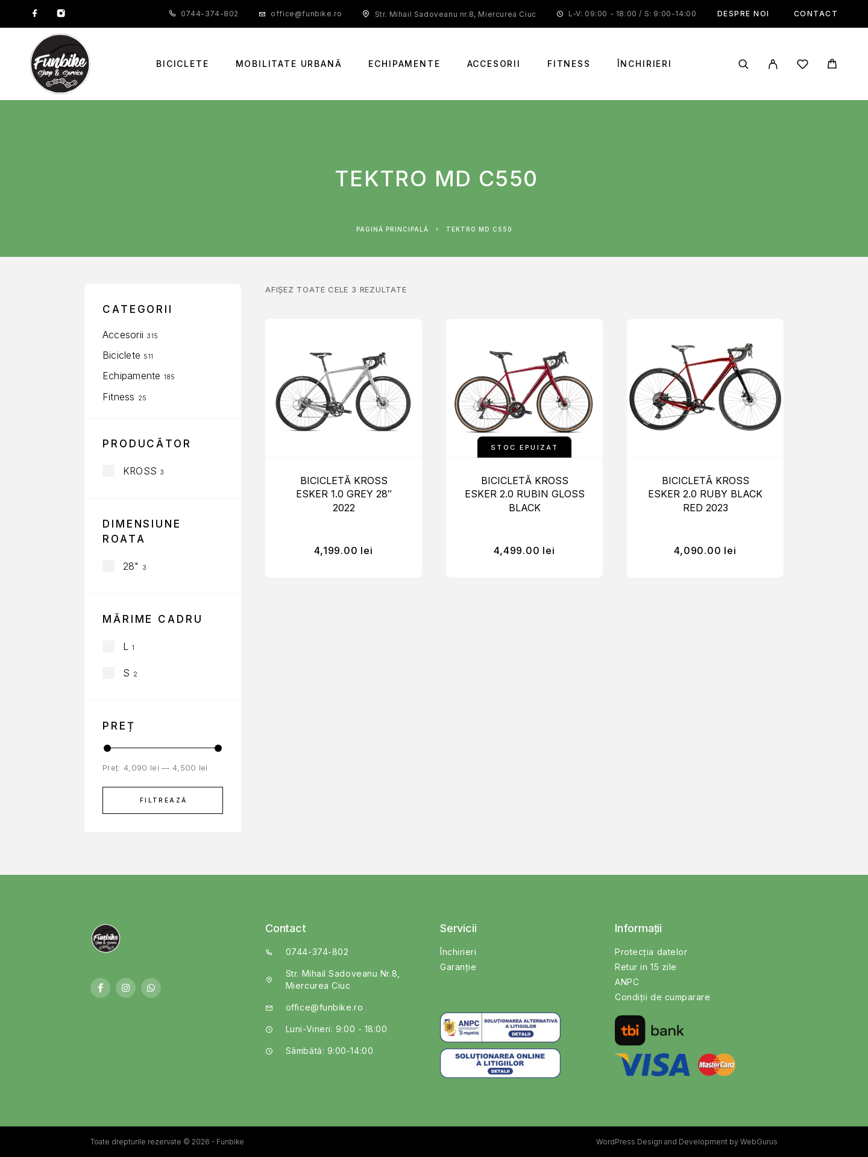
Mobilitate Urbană (289, 64)
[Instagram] (61, 14)
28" (131, 566)
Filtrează (163, 800)
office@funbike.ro (306, 13)
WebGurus (759, 1141)
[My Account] (773, 64)
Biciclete (182, 64)
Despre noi (743, 13)
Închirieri (644, 64)
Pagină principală (392, 229)
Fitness (569, 64)
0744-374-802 (210, 13)
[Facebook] (35, 14)
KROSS (140, 471)
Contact (816, 13)
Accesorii (494, 64)
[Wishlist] (802, 66)
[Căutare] (743, 64)
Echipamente (404, 64)
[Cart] (832, 65)
